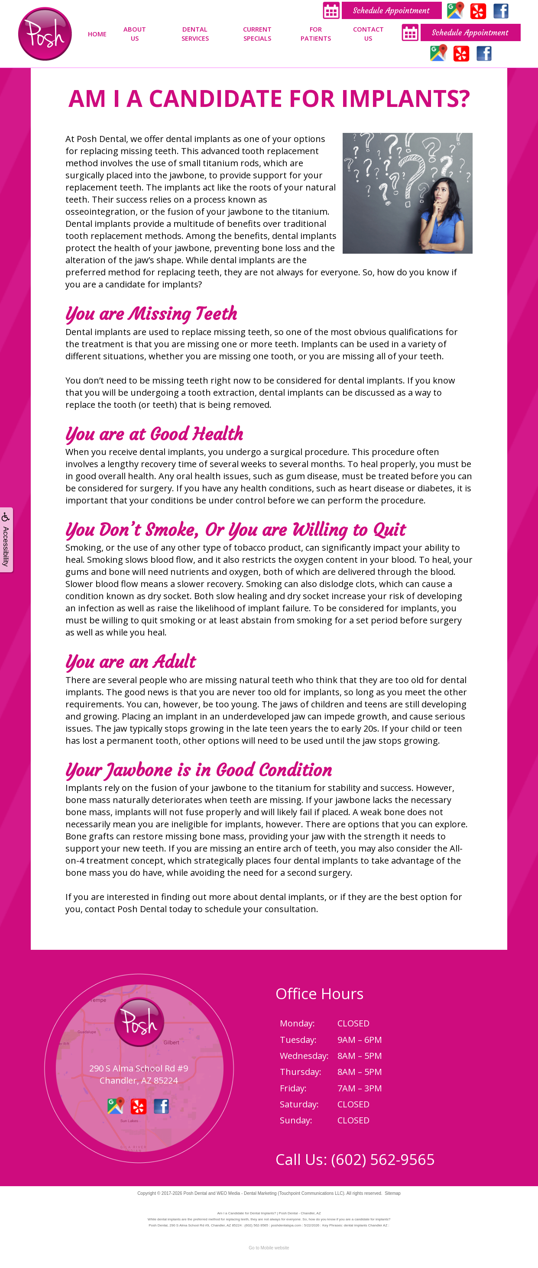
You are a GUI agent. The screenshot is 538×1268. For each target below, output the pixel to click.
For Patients (316, 33)
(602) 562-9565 (383, 1159)
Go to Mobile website (269, 1247)
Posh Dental (195, 1193)
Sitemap (393, 1193)
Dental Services (195, 33)
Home (97, 33)
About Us (134, 33)
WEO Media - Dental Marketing (246, 1193)
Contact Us (368, 33)
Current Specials (257, 33)
